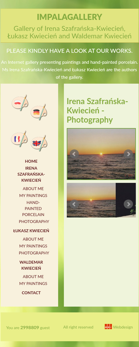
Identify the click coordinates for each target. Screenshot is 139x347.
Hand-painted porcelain (33, 208)
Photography (34, 221)
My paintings (33, 195)
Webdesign (119, 327)
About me (33, 188)
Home (31, 161)
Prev (74, 154)
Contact (31, 292)
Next (128, 154)
